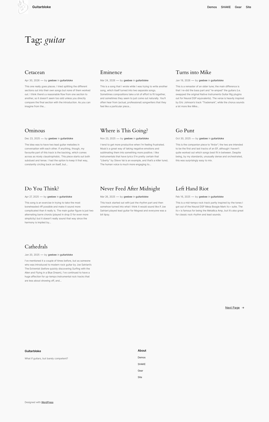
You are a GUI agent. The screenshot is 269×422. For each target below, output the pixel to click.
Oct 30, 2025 (183, 138)
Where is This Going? (124, 131)
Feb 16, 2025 (183, 196)
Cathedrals (36, 247)
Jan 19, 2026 (183, 80)
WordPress (47, 402)
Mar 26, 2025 (107, 196)
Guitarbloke (41, 7)
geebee (52, 80)
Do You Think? (42, 189)
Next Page (234, 307)
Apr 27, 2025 (32, 196)
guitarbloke (66, 80)
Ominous (35, 131)
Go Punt (185, 131)
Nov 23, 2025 (108, 138)
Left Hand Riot (192, 189)
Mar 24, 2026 (107, 80)
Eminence (111, 73)
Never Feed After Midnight (130, 189)
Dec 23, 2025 (32, 138)
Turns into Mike (193, 73)
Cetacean (35, 73)
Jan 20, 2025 (32, 254)
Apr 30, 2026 (32, 80)
